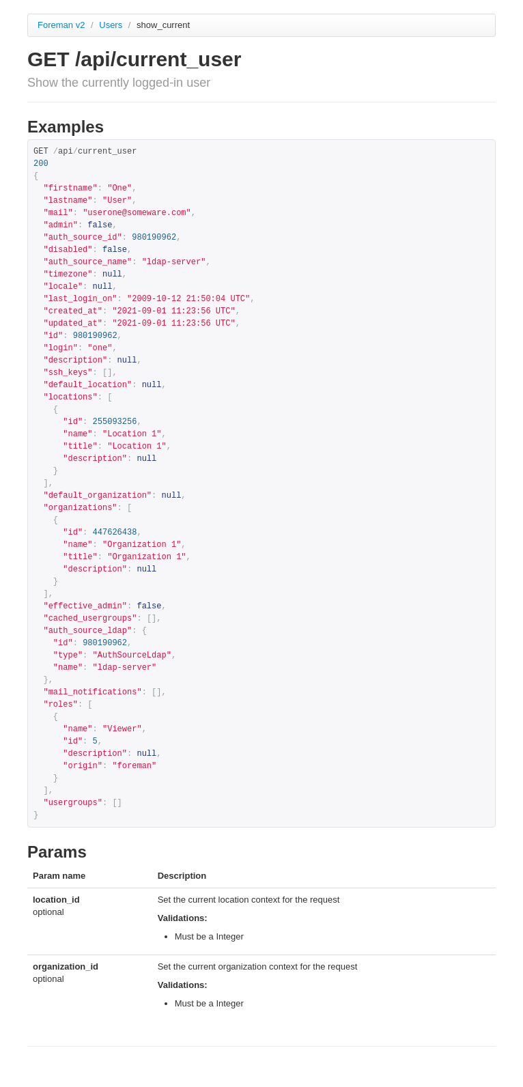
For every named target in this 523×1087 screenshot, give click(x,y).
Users (112, 25)
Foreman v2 (61, 25)
